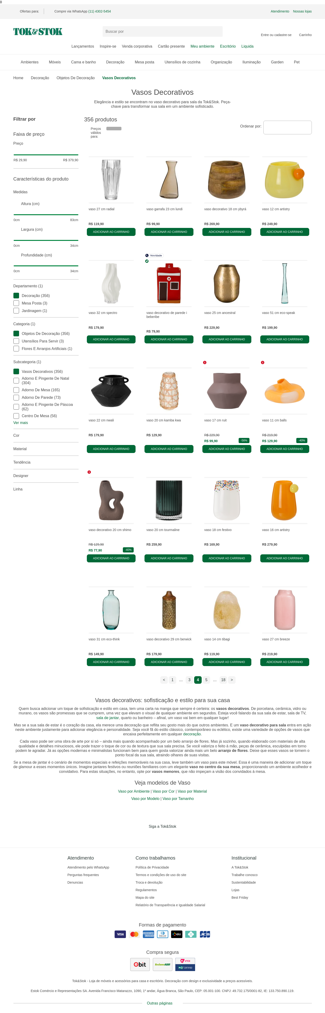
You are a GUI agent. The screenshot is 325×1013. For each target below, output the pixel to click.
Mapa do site (145, 897)
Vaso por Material (192, 791)
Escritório (228, 46)
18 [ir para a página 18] (223, 680)
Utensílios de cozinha (185, 62)
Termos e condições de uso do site (161, 875)
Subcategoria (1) (46, 362)
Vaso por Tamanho (178, 799)
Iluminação (253, 62)
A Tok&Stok (240, 867)
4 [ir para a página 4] (198, 680)
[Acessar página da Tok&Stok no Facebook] (143, 836)
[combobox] (287, 127)
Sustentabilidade (244, 882)
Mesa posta (147, 62)
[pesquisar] (217, 31)
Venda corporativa (137, 46)
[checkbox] (16, 295)
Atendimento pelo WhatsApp (88, 867)
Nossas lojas (302, 11)
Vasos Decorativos (119, 78)
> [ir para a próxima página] (232, 680)
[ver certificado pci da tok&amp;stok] (185, 964)
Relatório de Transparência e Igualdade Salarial (170, 905)
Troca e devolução (149, 882)
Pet (299, 62)
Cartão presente (171, 46)
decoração (192, 734)
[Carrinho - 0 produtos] (305, 31)
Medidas (46, 192)
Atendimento (280, 11)
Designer (46, 476)
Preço (46, 143)
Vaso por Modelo (145, 799)
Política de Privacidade (152, 867)
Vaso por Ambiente (134, 791)
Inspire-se (108, 46)
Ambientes (32, 62)
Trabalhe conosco (245, 875)
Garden (279, 62)
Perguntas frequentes (83, 875)
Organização (224, 62)
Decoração (117, 62)
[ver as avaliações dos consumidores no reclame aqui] (163, 964)
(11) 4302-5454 (99, 11)
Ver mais (20, 423)
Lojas (235, 890)
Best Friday (240, 897)
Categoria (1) (46, 324)
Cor (46, 435)
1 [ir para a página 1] (173, 680)
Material (46, 449)
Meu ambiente (202, 46)
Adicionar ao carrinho (111, 232)
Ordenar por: (251, 126)
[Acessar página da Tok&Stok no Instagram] (156, 836)
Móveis (57, 62)
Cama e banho (85, 62)
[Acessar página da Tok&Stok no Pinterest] (169, 836)
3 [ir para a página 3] (190, 680)
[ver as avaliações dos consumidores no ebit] (140, 964)
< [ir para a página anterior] (164, 680)
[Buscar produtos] (163, 31)
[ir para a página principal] (37, 31)
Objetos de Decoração (76, 78)
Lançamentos (83, 46)
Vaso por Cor (164, 791)
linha (46, 489)
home (18, 78)
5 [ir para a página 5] (206, 680)
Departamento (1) (46, 286)
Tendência (46, 462)
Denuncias (75, 882)
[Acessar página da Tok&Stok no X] (182, 836)
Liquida (247, 46)
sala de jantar (107, 718)
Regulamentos (146, 890)
